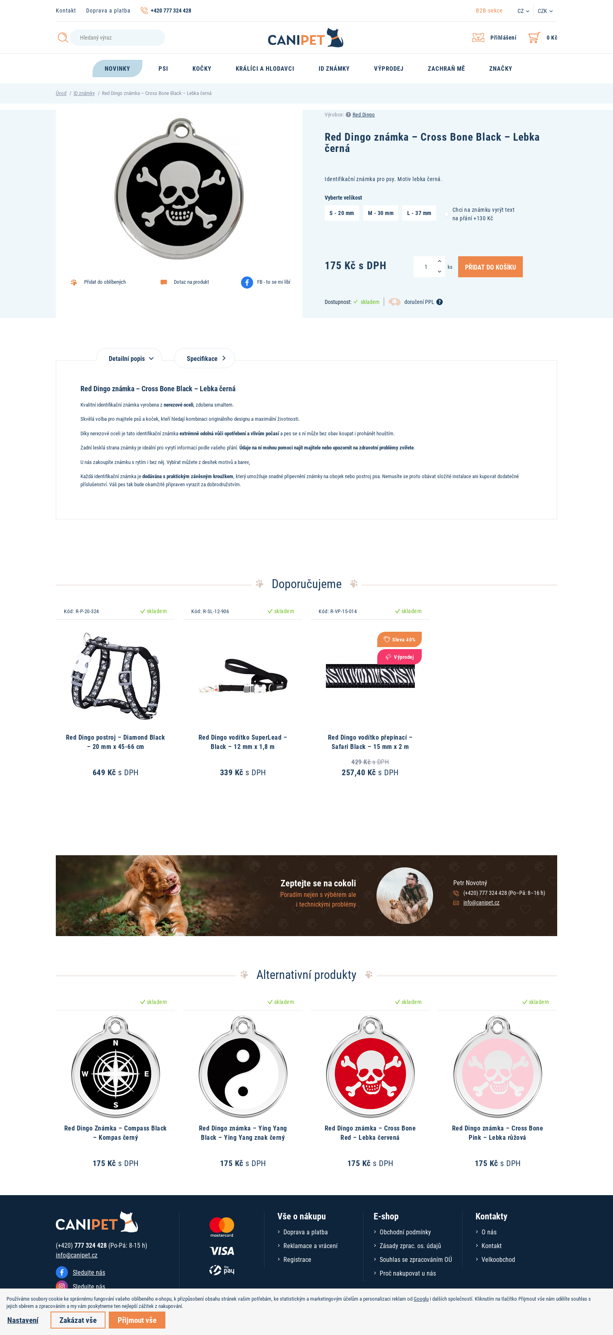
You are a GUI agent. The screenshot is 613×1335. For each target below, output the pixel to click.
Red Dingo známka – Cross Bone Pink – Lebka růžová (497, 1132)
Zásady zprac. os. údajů (410, 1245)
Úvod (61, 93)
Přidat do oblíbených (105, 281)
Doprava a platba (108, 10)
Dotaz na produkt (191, 281)
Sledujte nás (89, 1272)
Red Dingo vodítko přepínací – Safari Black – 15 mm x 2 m (370, 741)
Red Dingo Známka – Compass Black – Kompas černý (115, 1132)
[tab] (129, 354)
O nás (489, 1231)
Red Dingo (364, 114)
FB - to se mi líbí (273, 281)
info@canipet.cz (481, 902)
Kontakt (66, 10)
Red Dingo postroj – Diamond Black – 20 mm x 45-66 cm (115, 741)
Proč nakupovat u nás (408, 1273)
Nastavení (22, 1320)
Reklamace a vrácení (310, 1245)
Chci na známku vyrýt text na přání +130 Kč (479, 213)
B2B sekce (489, 10)
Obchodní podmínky (405, 1231)
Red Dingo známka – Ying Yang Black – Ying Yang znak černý (243, 1132)
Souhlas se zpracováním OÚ (416, 1259)
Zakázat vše (78, 1320)
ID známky (84, 93)
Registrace (297, 1259)
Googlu (421, 1298)
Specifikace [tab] (204, 358)
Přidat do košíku (490, 266)
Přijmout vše (137, 1320)
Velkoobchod (498, 1259)
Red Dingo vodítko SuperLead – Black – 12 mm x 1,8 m (243, 741)
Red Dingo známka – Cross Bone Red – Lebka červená (370, 1132)
